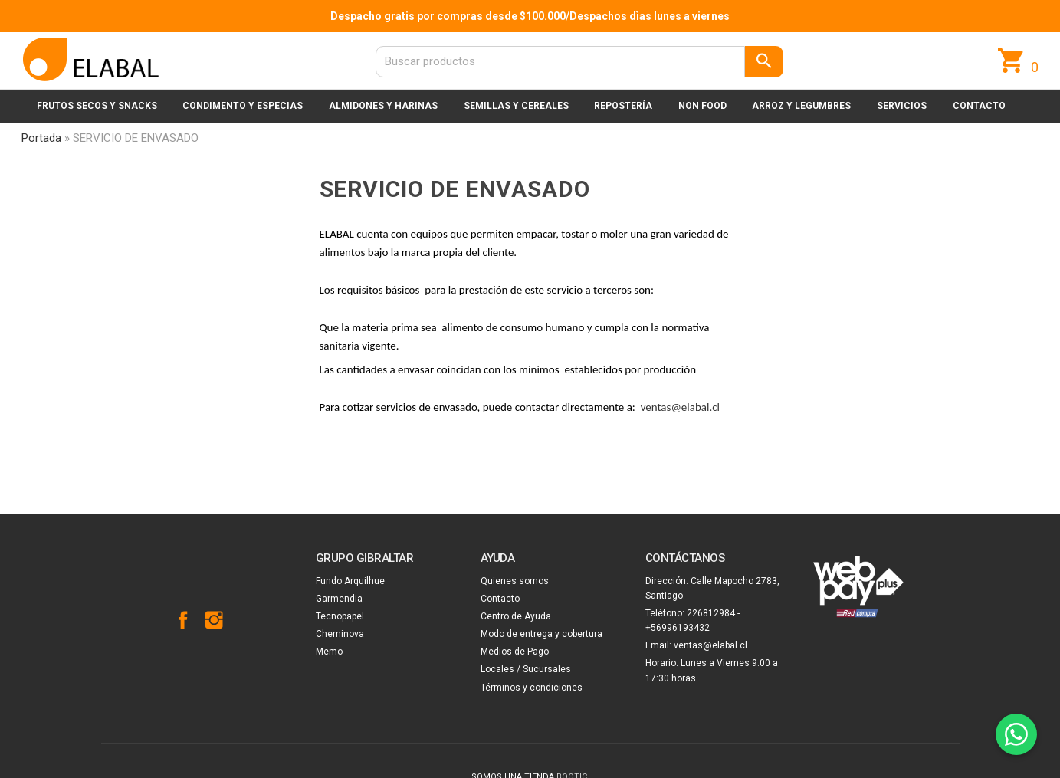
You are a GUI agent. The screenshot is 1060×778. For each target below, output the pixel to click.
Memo (329, 651)
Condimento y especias (242, 105)
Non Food (702, 105)
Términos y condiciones (532, 687)
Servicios (902, 105)
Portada (41, 138)
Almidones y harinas (383, 105)
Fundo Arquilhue (350, 581)
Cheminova (340, 634)
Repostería (623, 105)
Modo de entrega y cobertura (541, 634)
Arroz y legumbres (801, 105)
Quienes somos (515, 581)
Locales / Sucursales (526, 669)
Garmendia (339, 598)
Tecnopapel (340, 616)
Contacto (979, 105)
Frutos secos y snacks (97, 105)
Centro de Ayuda (516, 616)
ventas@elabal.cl (680, 407)
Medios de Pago (515, 651)
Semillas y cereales (516, 105)
